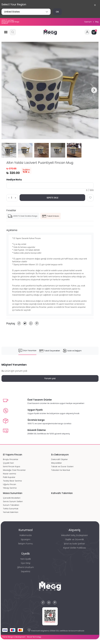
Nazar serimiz (9, 473)
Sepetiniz (25, 571)
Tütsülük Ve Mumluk (60, 470)
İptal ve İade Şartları (74, 543)
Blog (97, 22)
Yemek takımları (10, 512)
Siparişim (88, 22)
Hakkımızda (26, 535)
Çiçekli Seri (8, 463)
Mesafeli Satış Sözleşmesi (74, 535)
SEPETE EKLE (52, 197)
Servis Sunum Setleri (13, 501)
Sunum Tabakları (11, 505)
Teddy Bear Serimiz (12, 480)
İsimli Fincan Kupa (11, 466)
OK (57, 11)
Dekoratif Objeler (59, 459)
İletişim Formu (25, 543)
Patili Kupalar (9, 477)
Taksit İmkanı (50, 216)
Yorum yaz (50, 378)
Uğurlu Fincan (9, 484)
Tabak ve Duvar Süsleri (62, 466)
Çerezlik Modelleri (11, 497)
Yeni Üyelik (25, 558)
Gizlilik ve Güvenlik (74, 539)
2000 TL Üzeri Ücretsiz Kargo (22, 216)
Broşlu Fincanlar (10, 459)
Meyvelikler (56, 463)
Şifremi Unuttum (25, 567)
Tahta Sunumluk (10, 508)
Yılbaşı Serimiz (10, 488)
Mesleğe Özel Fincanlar (14, 470)
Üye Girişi (25, 563)
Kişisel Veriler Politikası (74, 547)
